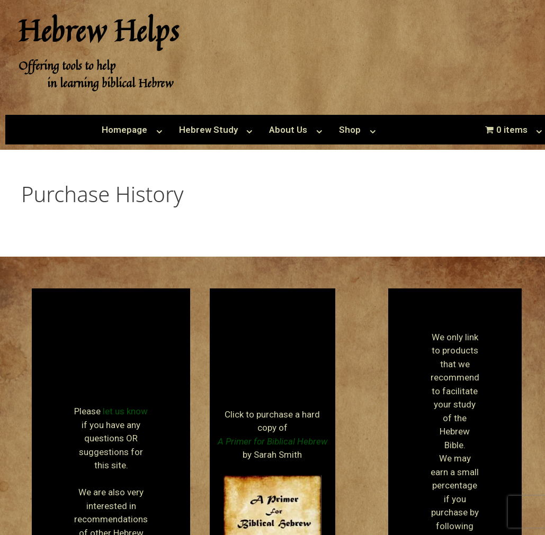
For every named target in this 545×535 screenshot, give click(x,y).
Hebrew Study (208, 129)
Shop (350, 129)
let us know (125, 411)
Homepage (124, 129)
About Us (288, 129)
